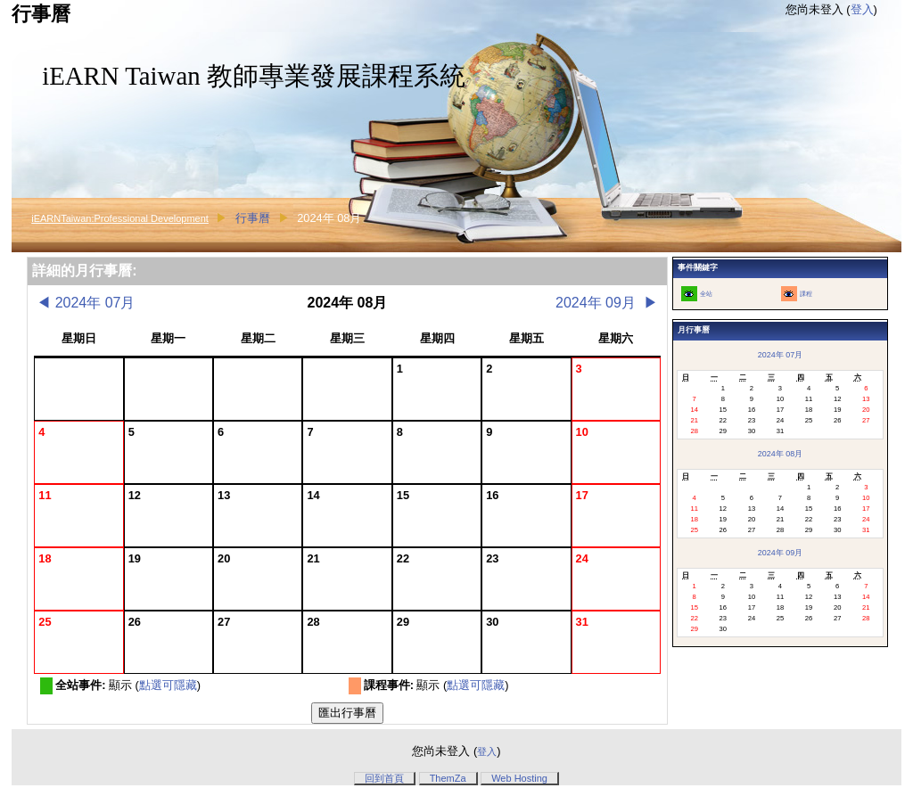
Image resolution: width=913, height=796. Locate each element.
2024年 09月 (606, 302)
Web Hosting (519, 778)
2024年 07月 (86, 302)
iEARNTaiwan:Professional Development (120, 218)
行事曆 (252, 218)
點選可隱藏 (168, 685)
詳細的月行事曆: (84, 270)
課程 (806, 294)
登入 (862, 9)
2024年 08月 (780, 453)
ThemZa (448, 778)
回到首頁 (384, 778)
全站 (706, 294)
